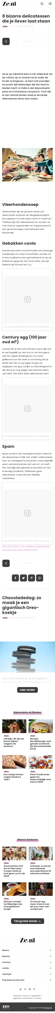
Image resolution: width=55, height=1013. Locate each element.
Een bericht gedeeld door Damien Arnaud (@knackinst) (29, 327)
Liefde (5, 968)
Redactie (17, 996)
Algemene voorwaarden (23, 998)
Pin (31, 577)
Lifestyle (6, 974)
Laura (32, 618)
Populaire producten (13, 980)
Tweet (23, 577)
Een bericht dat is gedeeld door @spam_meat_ (25, 541)
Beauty (6, 956)
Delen (15, 577)
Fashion (6, 962)
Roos (31, 26)
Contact (37, 998)
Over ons (26, 996)
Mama (5, 950)
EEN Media (47, 1008)
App (39, 577)
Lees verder (27, 690)
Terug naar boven (25, 921)
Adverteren (36, 996)
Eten (5, 26)
